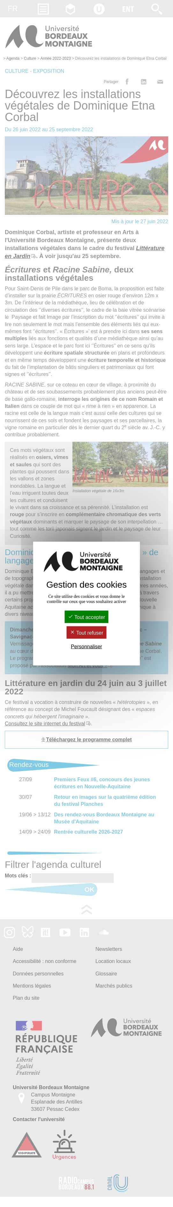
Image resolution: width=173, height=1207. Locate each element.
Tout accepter (86, 617)
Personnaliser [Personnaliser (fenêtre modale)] (86, 646)
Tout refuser (86, 633)
